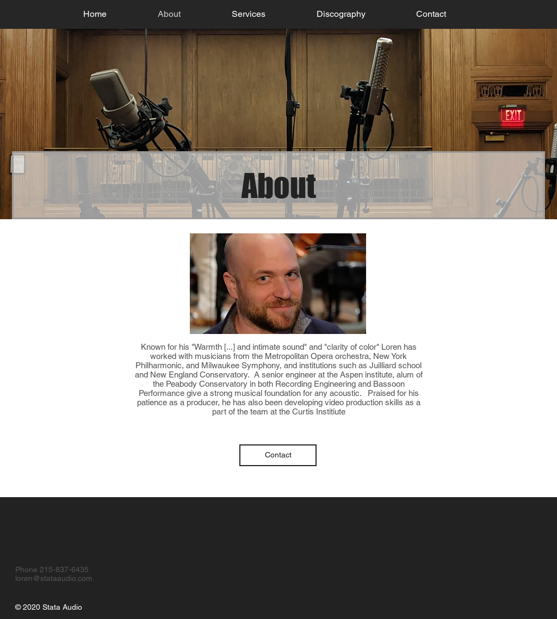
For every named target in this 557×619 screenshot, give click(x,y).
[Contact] (278, 455)
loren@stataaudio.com (53, 578)
